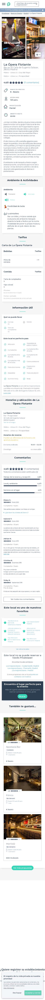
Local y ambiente (22, 483)
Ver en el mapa (9, 422)
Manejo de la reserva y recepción (22, 477)
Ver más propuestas (22, 868)
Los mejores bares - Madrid (22, 670)
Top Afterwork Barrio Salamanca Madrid (14, 639)
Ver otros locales (22, 649)
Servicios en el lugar (22, 490)
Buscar (22, 696)
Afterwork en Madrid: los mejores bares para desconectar (33, 631)
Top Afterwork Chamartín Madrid (33, 640)
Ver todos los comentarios (22, 599)
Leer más (7, 393)
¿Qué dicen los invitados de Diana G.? (17, 512)
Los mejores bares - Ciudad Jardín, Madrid (22, 666)
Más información (9, 988)
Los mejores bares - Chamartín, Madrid (23, 668)
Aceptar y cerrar (33, 993)
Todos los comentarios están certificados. (21, 472)
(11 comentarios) (31, 82)
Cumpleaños (12, 350)
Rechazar (17, 993)
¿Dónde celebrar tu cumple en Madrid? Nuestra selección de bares (14, 631)
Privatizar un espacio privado (14, 9)
